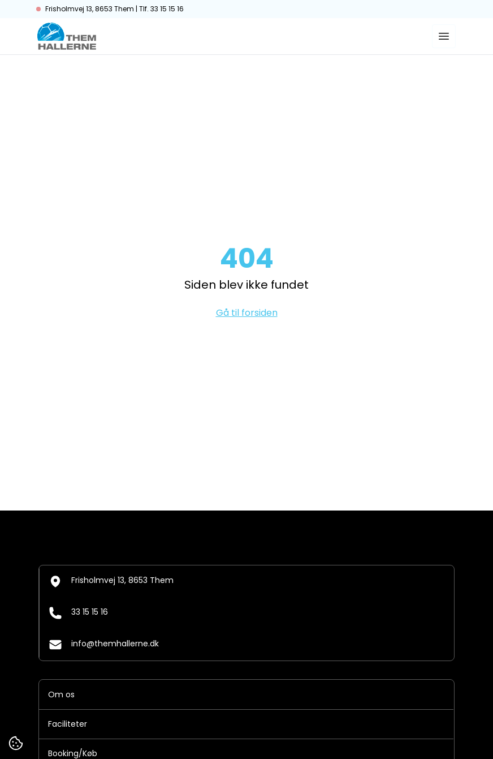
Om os (61, 694)
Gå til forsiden (247, 312)
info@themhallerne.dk (104, 644)
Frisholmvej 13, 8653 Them (111, 581)
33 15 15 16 (78, 613)
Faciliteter (67, 724)
